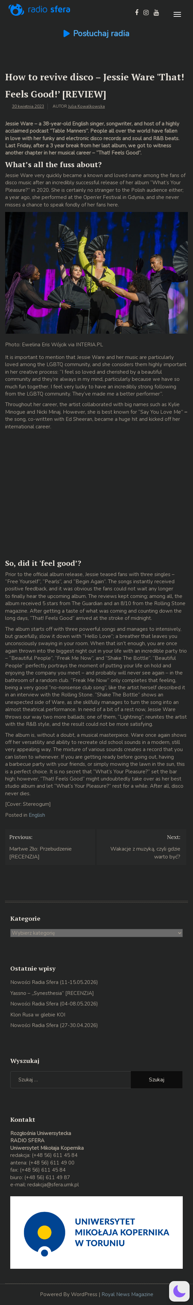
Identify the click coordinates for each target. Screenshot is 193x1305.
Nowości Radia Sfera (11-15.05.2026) (54, 982)
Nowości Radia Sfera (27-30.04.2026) (54, 1025)
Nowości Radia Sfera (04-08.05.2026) (54, 1003)
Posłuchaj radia (101, 33)
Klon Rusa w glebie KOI (37, 1014)
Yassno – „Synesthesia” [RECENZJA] (52, 993)
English (37, 815)
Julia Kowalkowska (86, 106)
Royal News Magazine (127, 1294)
